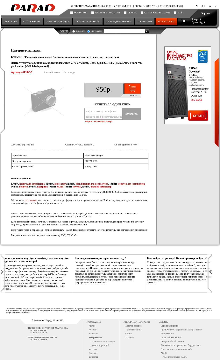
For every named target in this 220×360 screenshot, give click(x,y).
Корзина (129, 337)
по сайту (80, 31)
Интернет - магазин (107, 12)
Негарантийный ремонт (172, 341)
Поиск (64, 31)
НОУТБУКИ (10, 21)
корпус (23, 183)
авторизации (95, 337)
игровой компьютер (100, 186)
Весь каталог (166, 21)
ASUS (164, 353)
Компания (81, 12)
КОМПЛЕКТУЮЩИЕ (57, 21)
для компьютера (36, 183)
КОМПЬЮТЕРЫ (31, 21)
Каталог (17, 56)
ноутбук (77, 186)
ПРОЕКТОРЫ (145, 21)
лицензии (93, 333)
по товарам (96, 31)
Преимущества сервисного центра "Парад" (182, 329)
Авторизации (167, 333)
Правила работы (133, 329)
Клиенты (93, 353)
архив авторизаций (100, 345)
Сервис (132, 12)
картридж (42, 186)
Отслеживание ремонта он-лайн (176, 349)
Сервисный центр (169, 325)
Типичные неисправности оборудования (181, 345)
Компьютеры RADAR (157, 12)
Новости (93, 329)
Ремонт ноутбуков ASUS (175, 357)
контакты (93, 357)
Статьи (128, 333)
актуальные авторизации (103, 341)
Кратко (92, 325)
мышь (60, 186)
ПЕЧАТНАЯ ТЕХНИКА (87, 21)
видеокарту (60, 183)
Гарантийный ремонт (171, 337)
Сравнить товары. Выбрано (79, 144)
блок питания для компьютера (92, 183)
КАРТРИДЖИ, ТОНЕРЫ (118, 21)
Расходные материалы (38, 56)
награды (93, 349)
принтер (23, 186)
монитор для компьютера (131, 183)
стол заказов (31, 200)
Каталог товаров (133, 325)
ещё (180, 12)
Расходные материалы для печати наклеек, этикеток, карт (86, 56)
